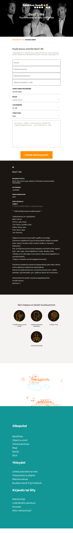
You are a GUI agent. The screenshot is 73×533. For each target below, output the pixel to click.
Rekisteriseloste (20, 483)
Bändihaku (17, 440)
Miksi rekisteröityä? (22, 515)
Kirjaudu (16, 511)
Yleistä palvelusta (20, 448)
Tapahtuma (16, 113)
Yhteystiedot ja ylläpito (23, 479)
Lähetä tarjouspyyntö (37, 159)
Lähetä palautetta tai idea (25, 476)
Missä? (14, 97)
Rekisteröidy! (18, 503)
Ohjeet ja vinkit (20, 444)
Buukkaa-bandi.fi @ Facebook (27, 487)
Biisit (14, 460)
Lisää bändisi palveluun (24, 507)
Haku (14, 40)
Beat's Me (20, 40)
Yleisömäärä (17, 105)
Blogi (14, 452)
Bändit (15, 456)
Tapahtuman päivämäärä (21, 88)
